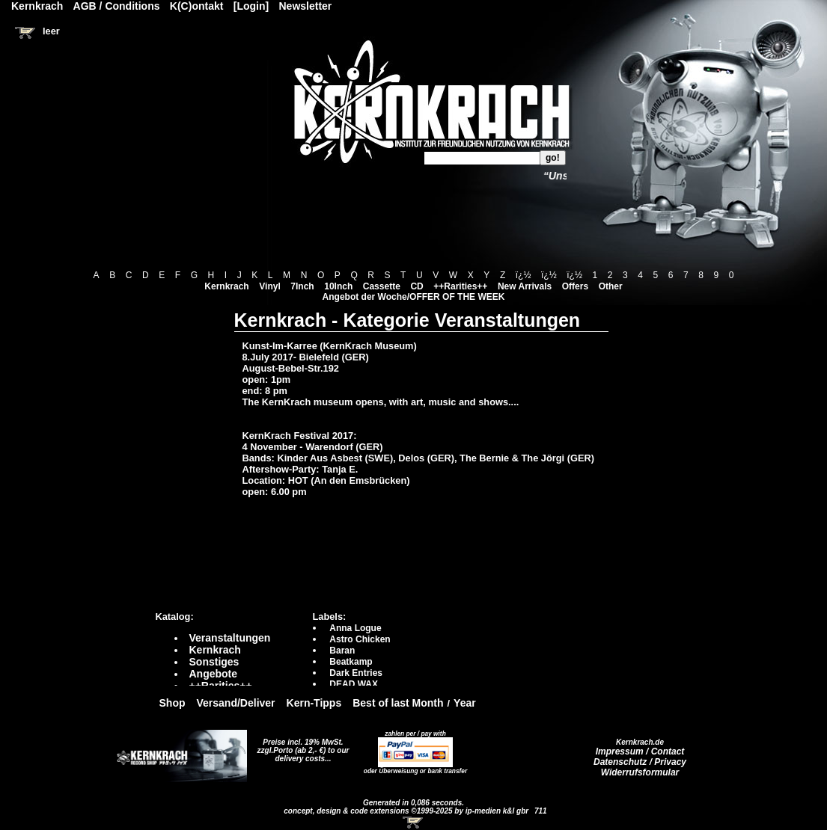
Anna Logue (355, 628)
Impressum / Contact (640, 751)
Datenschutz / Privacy (639, 762)
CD (416, 286)
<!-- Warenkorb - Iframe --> (414, 822)
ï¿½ (523, 275)
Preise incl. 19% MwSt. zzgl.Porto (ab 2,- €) (300, 746)
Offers (575, 286)
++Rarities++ (460, 286)
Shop (172, 703)
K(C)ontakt (197, 6)
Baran (342, 650)
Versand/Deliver (236, 703)
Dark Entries (355, 673)
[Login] (251, 6)
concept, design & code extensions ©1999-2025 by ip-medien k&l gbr (407, 811)
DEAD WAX (353, 684)
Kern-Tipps (314, 703)
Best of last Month (398, 703)
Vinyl (269, 286)
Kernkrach (226, 286)
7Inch (302, 286)
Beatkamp (350, 662)
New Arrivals (525, 286)
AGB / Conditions (116, 6)
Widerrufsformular (640, 772)
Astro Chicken (359, 639)
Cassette (381, 286)
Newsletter (305, 6)
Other (611, 286)
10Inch (338, 286)
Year (465, 703)
